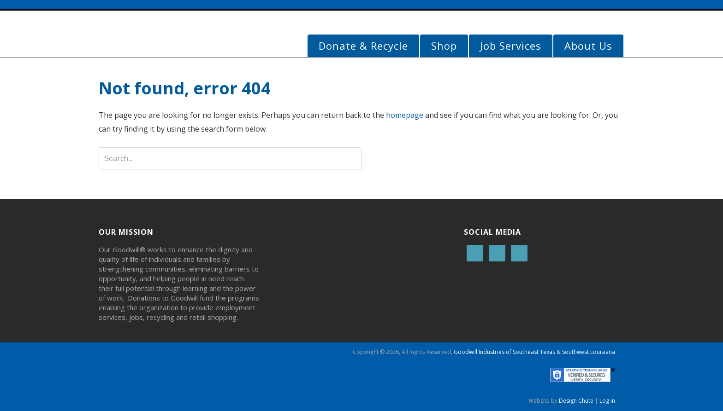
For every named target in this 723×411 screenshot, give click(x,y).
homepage (404, 115)
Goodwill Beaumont (168, 35)
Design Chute (576, 401)
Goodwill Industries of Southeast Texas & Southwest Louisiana (534, 352)
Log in (607, 401)
